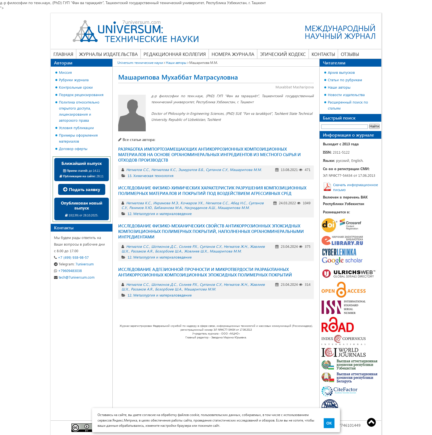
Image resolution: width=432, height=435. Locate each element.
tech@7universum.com (74, 277)
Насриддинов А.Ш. (199, 207)
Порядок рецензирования (81, 94)
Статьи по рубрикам (345, 79)
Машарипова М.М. (246, 169)
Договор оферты (73, 148)
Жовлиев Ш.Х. (195, 251)
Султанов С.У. (217, 169)
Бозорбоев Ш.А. (168, 251)
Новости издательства (346, 94)
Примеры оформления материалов (78, 138)
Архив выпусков (341, 72)
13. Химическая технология (151, 175)
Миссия (65, 72)
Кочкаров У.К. (191, 202)
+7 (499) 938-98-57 (71, 257)
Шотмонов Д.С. (164, 246)
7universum (74, 264)
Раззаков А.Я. (142, 251)
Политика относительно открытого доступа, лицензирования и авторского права (79, 111)
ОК (329, 423)
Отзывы (350, 54)
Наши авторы (176, 62)
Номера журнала (233, 54)
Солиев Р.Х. (188, 246)
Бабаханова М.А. (168, 207)
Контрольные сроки (76, 87)
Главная (63, 54)
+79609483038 (68, 270)
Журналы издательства (108, 54)
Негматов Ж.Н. (236, 246)
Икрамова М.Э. (165, 202)
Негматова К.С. (163, 169)
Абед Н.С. (238, 202)
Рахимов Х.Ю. (140, 207)
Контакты (323, 54)
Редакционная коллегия (175, 54)
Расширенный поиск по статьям (348, 105)
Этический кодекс (283, 54)
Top (371, 422)
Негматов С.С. (137, 169)
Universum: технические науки (140, 62)
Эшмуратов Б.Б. (191, 169)
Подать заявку (81, 189)
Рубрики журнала (74, 79)
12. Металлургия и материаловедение (160, 213)
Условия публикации (76, 127)
